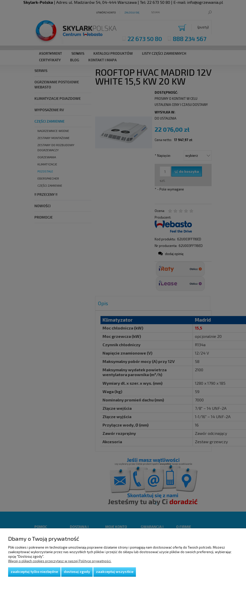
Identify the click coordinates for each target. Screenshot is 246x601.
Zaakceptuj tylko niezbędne (34, 571)
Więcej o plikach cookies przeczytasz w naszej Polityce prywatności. (59, 561)
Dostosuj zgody (77, 571)
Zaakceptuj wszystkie (114, 571)
